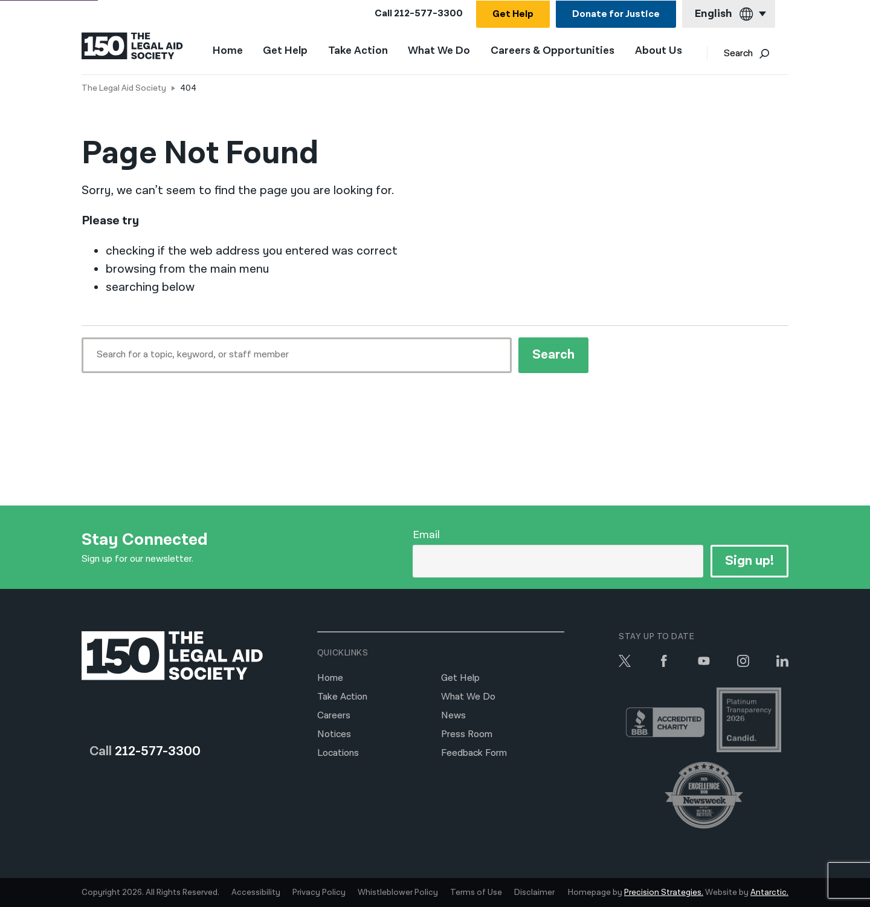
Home (235, 52)
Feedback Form (474, 753)
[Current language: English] (728, 14)
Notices (334, 734)
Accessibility (255, 892)
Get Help (512, 14)
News (453, 715)
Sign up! (748, 561)
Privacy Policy (319, 892)
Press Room (466, 734)
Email (426, 535)
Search (754, 54)
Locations (338, 753)
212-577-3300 (428, 13)
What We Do (447, 52)
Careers (333, 715)
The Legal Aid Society (124, 88)
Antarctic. (769, 892)
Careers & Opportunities (560, 52)
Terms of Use (476, 892)
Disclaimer (534, 892)
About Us (665, 52)
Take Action (365, 52)
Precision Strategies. (663, 892)
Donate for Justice (616, 14)
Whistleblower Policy (398, 892)
